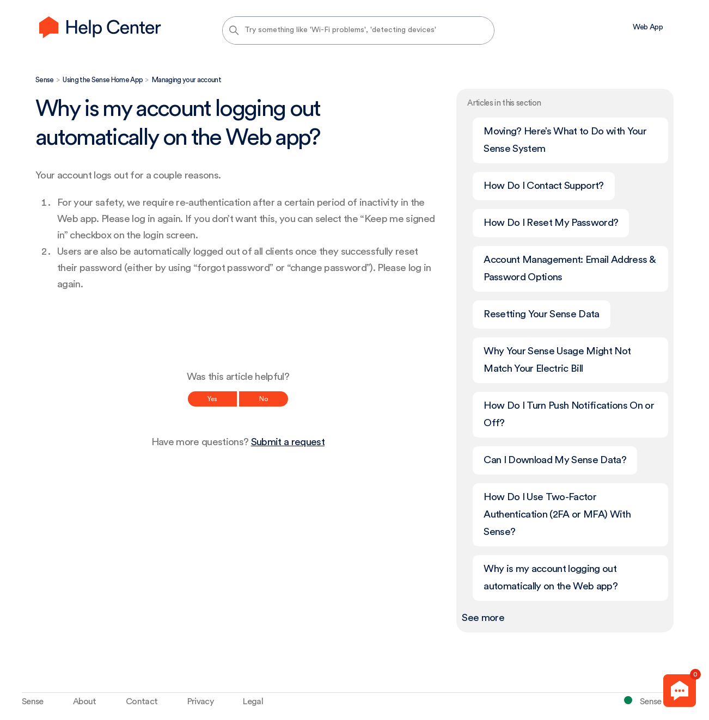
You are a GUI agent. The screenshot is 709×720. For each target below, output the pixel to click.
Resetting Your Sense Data (541, 314)
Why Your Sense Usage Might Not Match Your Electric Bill (557, 360)
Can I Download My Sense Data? (555, 460)
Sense (44, 79)
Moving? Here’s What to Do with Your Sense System (565, 140)
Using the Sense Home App (103, 79)
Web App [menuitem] (648, 27)
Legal (253, 701)
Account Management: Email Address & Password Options (570, 268)
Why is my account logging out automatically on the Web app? (551, 578)
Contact (141, 701)
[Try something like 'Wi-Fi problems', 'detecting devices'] (358, 30)
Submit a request (288, 442)
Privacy (200, 701)
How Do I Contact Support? (543, 186)
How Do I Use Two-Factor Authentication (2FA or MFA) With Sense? (557, 514)
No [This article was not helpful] (263, 399)
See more (483, 618)
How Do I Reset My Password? (551, 223)
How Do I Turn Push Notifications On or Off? (569, 414)
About (84, 701)
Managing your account (186, 79)
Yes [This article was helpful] (212, 399)
